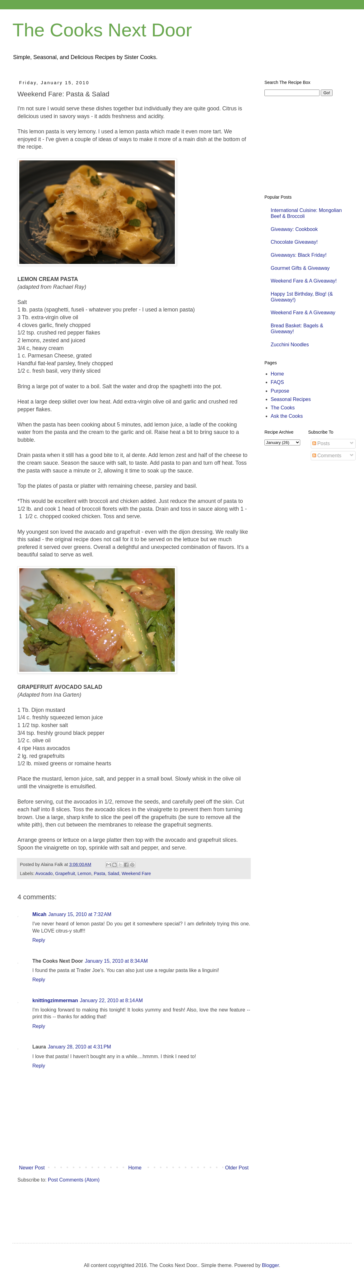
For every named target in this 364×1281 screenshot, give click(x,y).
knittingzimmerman (55, 1000)
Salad (113, 873)
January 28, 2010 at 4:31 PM (79, 1046)
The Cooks (283, 407)
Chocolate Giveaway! (294, 242)
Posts (321, 443)
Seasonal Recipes (291, 399)
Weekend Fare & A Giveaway (303, 312)
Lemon (84, 873)
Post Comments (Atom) (74, 1179)
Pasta (99, 873)
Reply (38, 940)
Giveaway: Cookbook (294, 229)
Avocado (44, 873)
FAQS (277, 382)
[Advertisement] (126, 1207)
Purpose (280, 391)
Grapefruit (65, 873)
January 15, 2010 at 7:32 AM (79, 914)
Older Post (237, 1167)
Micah (39, 914)
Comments (327, 455)
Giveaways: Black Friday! (299, 255)
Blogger (270, 1265)
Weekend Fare (136, 873)
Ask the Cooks (287, 416)
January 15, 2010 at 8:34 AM (116, 961)
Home (135, 1167)
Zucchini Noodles (290, 344)
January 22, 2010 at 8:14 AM (111, 1000)
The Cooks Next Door (102, 30)
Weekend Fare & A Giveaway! (304, 280)
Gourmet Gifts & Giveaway (300, 268)
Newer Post (32, 1167)
